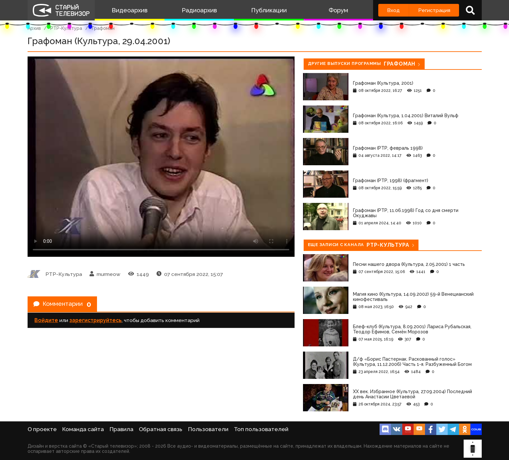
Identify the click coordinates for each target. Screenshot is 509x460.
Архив (34, 28)
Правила (121, 429)
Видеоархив (130, 10)
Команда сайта (83, 429)
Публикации (269, 10)
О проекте (42, 429)
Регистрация (434, 10)
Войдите (46, 321)
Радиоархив (199, 10)
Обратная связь (160, 429)
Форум (338, 10)
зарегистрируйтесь (95, 321)
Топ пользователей (261, 429)
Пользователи (208, 429)
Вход (393, 10)
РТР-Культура (66, 28)
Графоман (103, 28)
